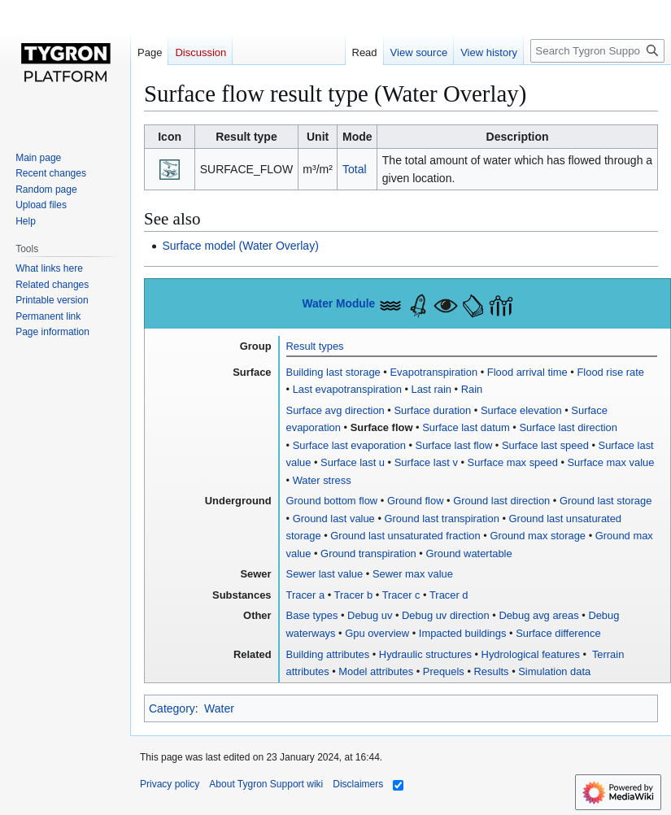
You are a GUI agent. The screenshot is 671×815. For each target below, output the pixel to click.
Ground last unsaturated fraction (405, 536)
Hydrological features (530, 654)
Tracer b (353, 595)
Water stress (322, 480)
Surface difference (558, 633)
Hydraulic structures (425, 654)
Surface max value (611, 462)
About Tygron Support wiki (266, 784)
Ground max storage (538, 536)
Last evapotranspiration (347, 389)
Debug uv (369, 615)
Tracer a (305, 595)
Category (172, 708)
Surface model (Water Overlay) (240, 245)
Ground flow (415, 501)
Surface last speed (545, 445)
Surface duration (432, 410)
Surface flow (382, 427)
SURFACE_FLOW (246, 169)
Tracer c (401, 595)
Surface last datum (466, 427)
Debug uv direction (446, 615)
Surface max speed (513, 462)
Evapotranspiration (433, 372)
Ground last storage (605, 501)
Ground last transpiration (442, 518)
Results (491, 671)
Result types (315, 346)
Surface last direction (568, 427)
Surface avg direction (335, 410)
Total (354, 169)
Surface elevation (521, 410)
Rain (472, 389)
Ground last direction (501, 501)
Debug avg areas (538, 615)
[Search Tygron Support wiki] (597, 51)
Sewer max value (413, 574)
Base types (312, 615)
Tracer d (448, 595)
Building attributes (328, 654)
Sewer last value (325, 574)
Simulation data (554, 671)
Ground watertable (468, 553)
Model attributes (375, 671)
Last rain (432, 389)
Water (219, 708)
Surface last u (352, 462)
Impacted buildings (463, 633)
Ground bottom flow (332, 501)
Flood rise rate (610, 372)
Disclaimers (358, 784)
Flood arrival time (527, 372)
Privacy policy (169, 784)
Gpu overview (377, 633)
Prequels (443, 671)
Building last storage (333, 372)
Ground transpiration (368, 553)
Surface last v (426, 462)
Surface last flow (454, 445)
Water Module (338, 304)
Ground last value (334, 518)
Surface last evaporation (349, 445)
